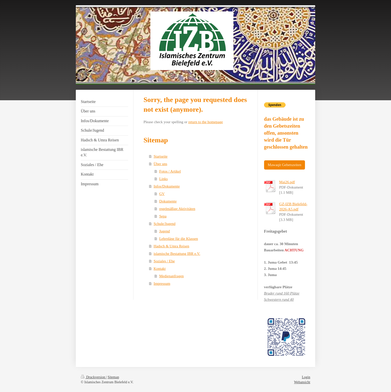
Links (163, 179)
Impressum (162, 284)
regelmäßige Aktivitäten (177, 209)
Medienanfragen (171, 276)
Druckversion (93, 377)
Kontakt (160, 269)
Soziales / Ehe (164, 261)
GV (162, 194)
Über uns (160, 164)
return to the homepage (205, 122)
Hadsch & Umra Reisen (171, 246)
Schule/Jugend (165, 224)
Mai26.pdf (287, 182)
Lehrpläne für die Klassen (178, 239)
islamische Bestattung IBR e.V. (177, 254)
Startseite (161, 156)
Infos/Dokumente (167, 186)
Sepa (162, 216)
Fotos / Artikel (170, 171)
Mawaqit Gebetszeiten (284, 165)
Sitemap (113, 377)
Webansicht (302, 382)
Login (306, 377)
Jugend (164, 231)
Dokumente (168, 201)
